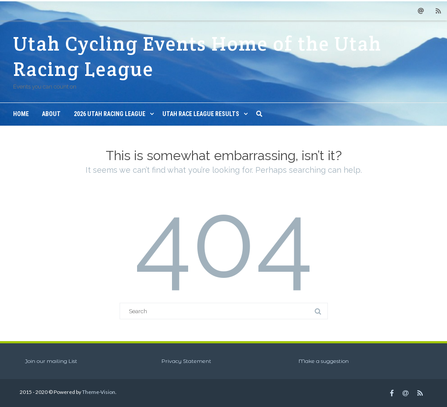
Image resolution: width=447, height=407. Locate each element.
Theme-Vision (98, 392)
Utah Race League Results (200, 113)
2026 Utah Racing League (109, 113)
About (51, 113)
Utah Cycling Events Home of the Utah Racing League (197, 56)
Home (21, 113)
